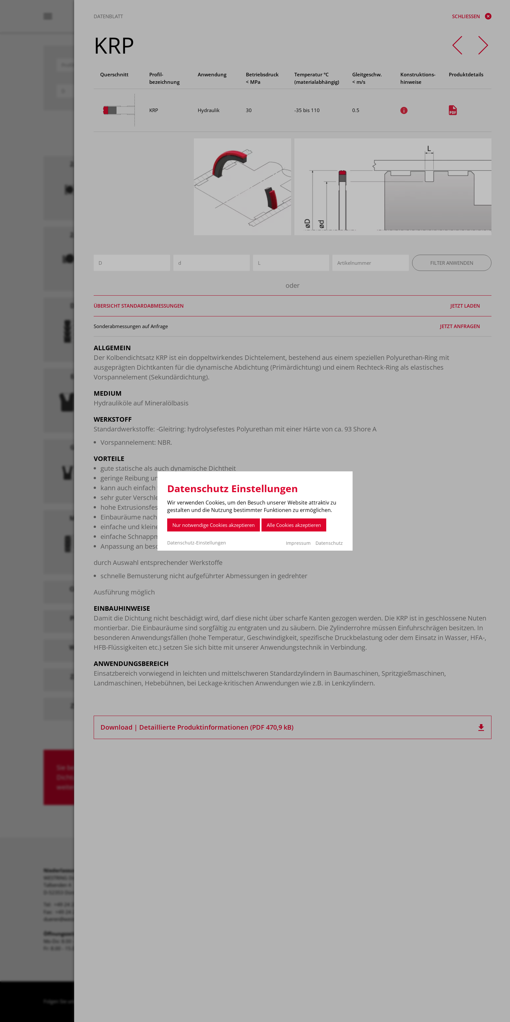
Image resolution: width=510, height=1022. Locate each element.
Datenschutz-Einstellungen (196, 543)
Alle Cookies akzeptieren (294, 525)
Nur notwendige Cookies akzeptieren (213, 525)
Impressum (298, 543)
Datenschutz (329, 543)
